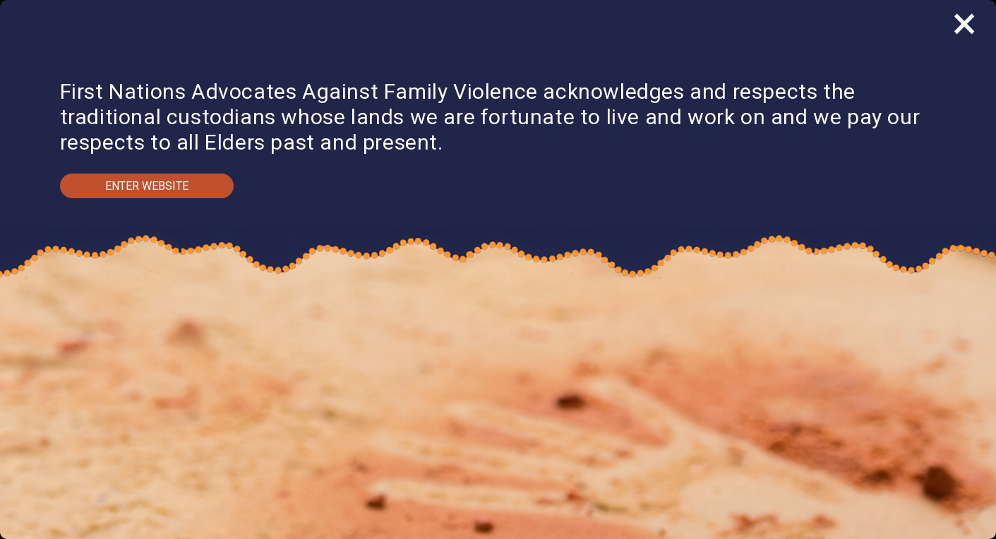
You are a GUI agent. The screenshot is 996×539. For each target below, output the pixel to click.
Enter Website (146, 186)
